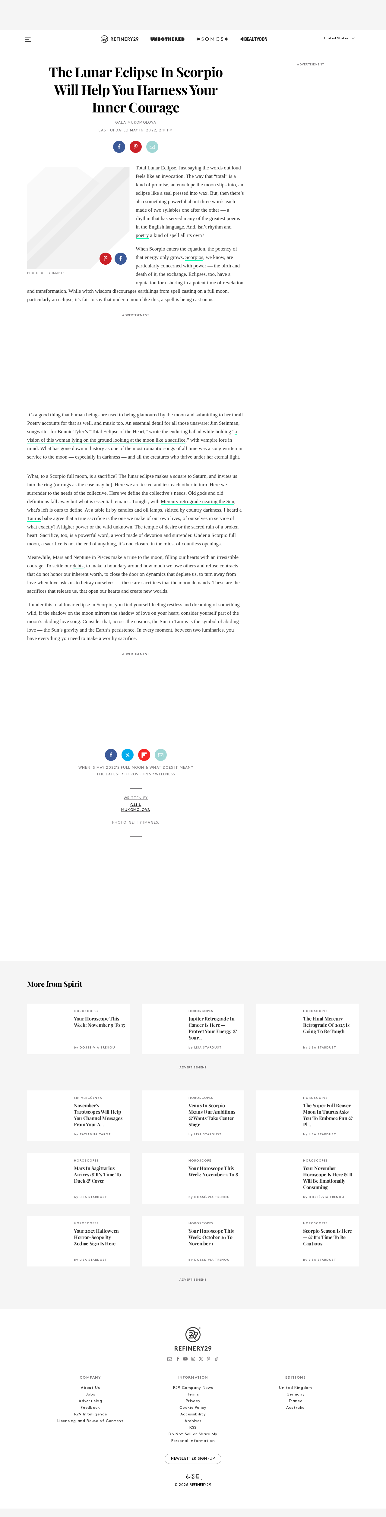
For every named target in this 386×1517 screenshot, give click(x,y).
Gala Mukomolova (136, 123)
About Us (90, 1396)
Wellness (165, 783)
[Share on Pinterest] (136, 147)
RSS (193, 1436)
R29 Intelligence (90, 1423)
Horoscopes (138, 783)
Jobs (90, 1403)
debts (78, 574)
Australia (295, 1416)
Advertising (90, 1409)
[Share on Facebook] (119, 147)
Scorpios (194, 257)
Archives (193, 1429)
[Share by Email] (152, 147)
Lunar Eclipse (161, 168)
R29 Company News (193, 1396)
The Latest (108, 783)
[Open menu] (27, 36)
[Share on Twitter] (128, 763)
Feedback (90, 1416)
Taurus (34, 527)
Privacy (193, 1409)
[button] (329, 44)
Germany (295, 1403)
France (295, 1409)
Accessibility (193, 1423)
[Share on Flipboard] (144, 763)
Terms (193, 1403)
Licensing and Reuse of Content (90, 1429)
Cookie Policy (192, 1416)
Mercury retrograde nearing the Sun (197, 510)
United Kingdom (295, 1396)
